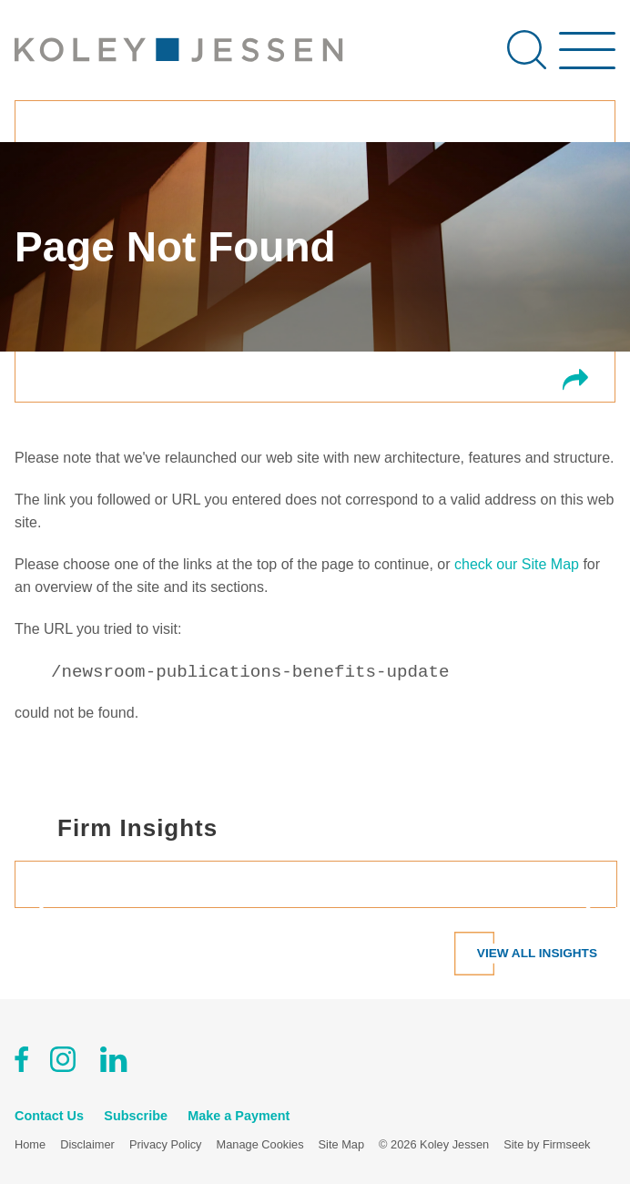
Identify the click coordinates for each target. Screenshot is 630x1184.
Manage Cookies (260, 1144)
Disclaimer (87, 1144)
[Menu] (587, 59)
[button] (575, 381)
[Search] (526, 49)
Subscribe (136, 1115)
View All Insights (537, 953)
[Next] (581, 907)
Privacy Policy (165, 1144)
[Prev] (49, 907)
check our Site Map (516, 564)
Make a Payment (239, 1115)
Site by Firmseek (546, 1144)
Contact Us (49, 1115)
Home (30, 1144)
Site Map (342, 1144)
